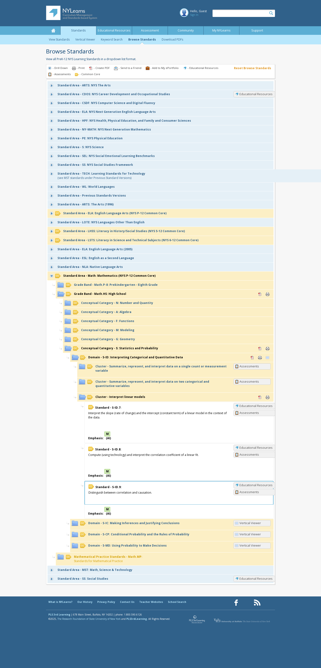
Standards (78, 30)
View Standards (59, 39)
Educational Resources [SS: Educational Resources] (256, 578)
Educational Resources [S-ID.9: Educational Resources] (256, 485)
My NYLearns (221, 30)
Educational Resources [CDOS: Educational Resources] (256, 94)
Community (186, 30)
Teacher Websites (151, 602)
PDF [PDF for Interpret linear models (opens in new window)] (260, 397)
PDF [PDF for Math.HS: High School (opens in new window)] (260, 294)
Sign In (194, 14)
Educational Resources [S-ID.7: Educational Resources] (256, 406)
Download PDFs (172, 39)
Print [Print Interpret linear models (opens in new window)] (267, 397)
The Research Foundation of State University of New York (89, 619)
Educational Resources (114, 30)
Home (53, 30)
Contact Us (127, 602)
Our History (85, 602)
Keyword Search (112, 39)
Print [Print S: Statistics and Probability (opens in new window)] (267, 348)
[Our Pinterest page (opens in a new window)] (246, 602)
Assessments (249, 366)
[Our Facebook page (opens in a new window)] (236, 602)
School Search (177, 602)
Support (257, 30)
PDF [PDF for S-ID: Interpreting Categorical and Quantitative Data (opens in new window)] (252, 357)
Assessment (150, 30)
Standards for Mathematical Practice (104, 559)
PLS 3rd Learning (59, 614)
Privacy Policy (106, 602)
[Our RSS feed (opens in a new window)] (257, 602)
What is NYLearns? (60, 602)
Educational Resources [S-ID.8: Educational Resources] (256, 447)
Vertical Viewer (85, 39)
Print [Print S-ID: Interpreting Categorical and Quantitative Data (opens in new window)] (260, 357)
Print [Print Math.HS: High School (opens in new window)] (267, 294)
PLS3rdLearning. (137, 619)
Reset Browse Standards (252, 68)
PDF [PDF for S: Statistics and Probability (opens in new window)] (260, 348)
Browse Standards (142, 39)
